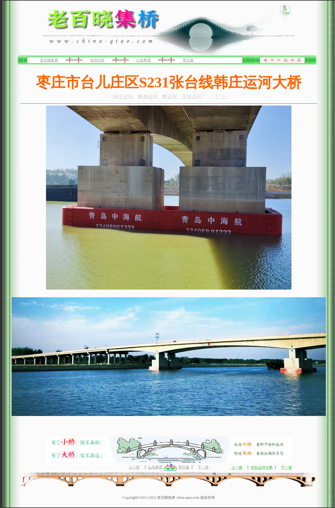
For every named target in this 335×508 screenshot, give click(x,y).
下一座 (203, 467)
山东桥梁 (143, 60)
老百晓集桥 (49, 60)
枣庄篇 (188, 60)
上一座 (134, 467)
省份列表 (97, 60)
